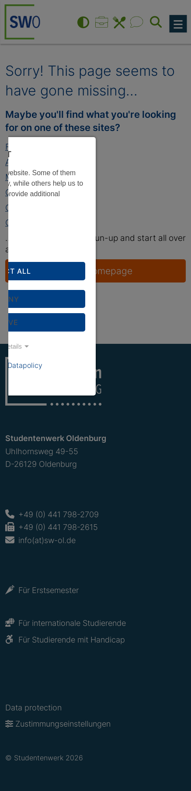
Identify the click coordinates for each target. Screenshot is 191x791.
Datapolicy (24, 365)
